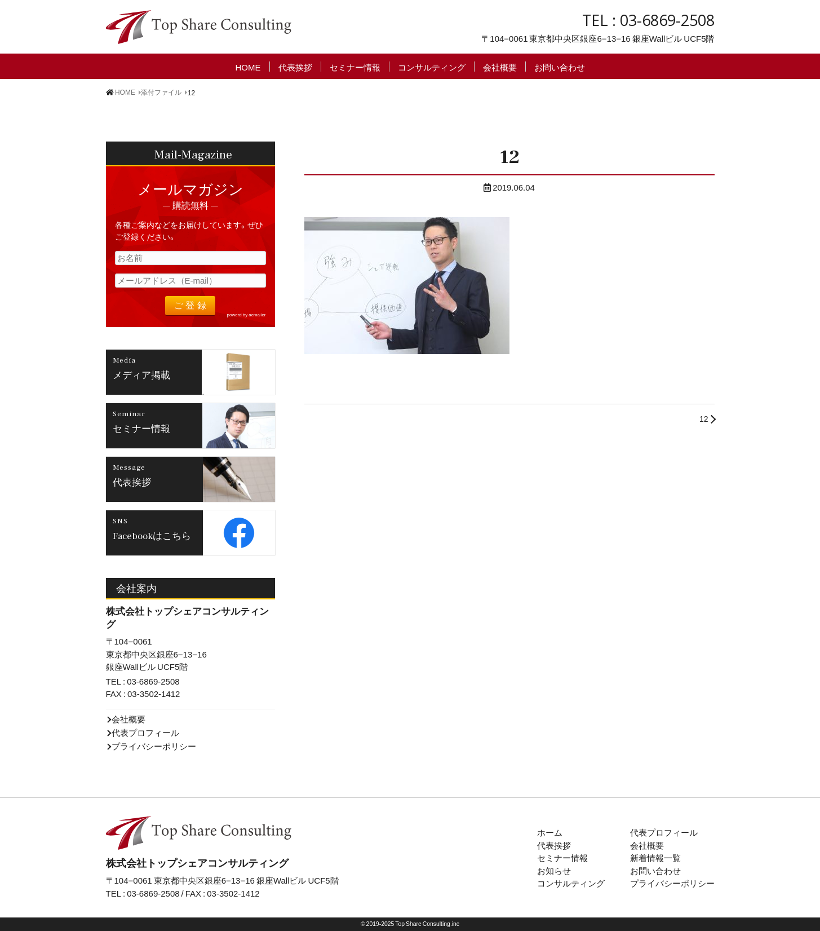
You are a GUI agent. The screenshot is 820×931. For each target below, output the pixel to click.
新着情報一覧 (655, 857)
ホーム (549, 832)
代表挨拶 (295, 66)
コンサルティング (432, 66)
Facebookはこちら (152, 535)
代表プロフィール (145, 732)
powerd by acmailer (246, 314)
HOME (248, 66)
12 (703, 418)
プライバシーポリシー (154, 746)
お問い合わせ (559, 66)
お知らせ (554, 870)
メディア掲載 (141, 374)
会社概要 (500, 66)
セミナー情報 (355, 66)
